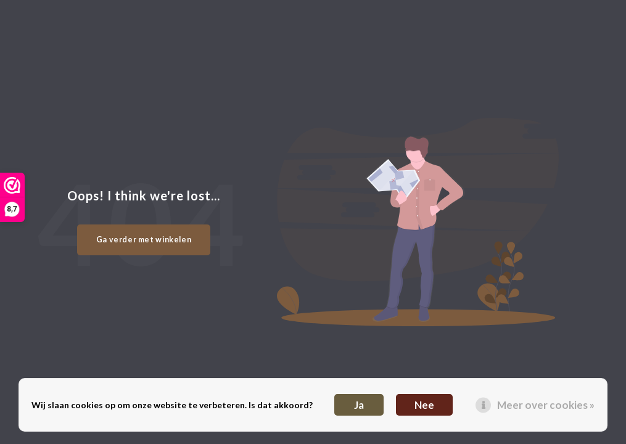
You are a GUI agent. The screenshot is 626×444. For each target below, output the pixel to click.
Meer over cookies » (546, 404)
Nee (424, 404)
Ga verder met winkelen (144, 239)
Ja (359, 404)
